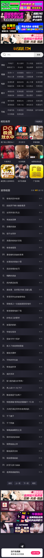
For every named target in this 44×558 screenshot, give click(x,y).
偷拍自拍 (20, 82)
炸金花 (20, 67)
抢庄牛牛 (39, 67)
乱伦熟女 (30, 86)
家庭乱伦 (20, 101)
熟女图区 (30, 95)
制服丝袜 (11, 86)
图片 (3, 93)
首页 (10, 483)
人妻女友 (30, 101)
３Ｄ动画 (39, 73)
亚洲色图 (20, 91)
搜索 (38, 55)
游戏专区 (39, 63)
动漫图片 (39, 91)
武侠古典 (39, 101)
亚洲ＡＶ (11, 73)
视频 (3, 74)
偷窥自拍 (11, 91)
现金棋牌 (30, 67)
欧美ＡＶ (30, 73)
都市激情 (11, 101)
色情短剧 (20, 114)
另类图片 (39, 95)
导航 (3, 111)
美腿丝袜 (11, 95)
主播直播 (30, 77)
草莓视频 (30, 110)
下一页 (26, 483)
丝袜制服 (20, 77)
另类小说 (20, 105)
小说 (3, 102)
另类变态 (39, 86)
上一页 (17, 483)
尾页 (34, 483)
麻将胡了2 (11, 67)
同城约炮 (11, 110)
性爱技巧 (39, 105)
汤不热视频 (39, 110)
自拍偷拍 (20, 73)
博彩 (3, 65)
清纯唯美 (20, 95)
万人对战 (30, 63)
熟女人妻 (11, 77)
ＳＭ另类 (39, 77)
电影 (3, 83)
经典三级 (20, 86)
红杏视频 (11, 114)
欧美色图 (30, 91)
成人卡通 (30, 82)
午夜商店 (20, 110)
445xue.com (22, 48)
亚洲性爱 (11, 82)
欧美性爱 (39, 82)
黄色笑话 (30, 105)
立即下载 (35, 553)
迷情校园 (11, 105)
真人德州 (20, 63)
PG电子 (11, 63)
